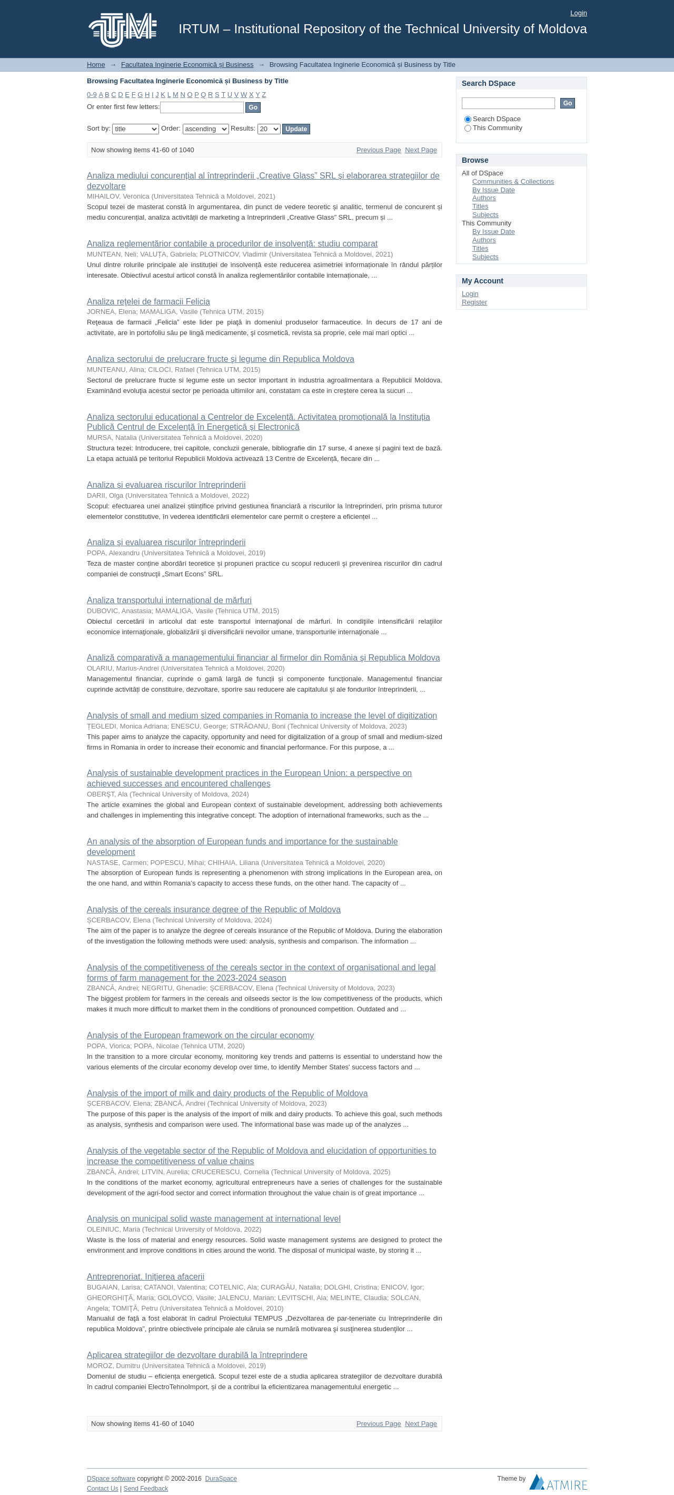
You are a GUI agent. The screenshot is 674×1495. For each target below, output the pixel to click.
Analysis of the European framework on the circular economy (200, 1035)
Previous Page (378, 150)
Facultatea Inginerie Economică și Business (187, 64)
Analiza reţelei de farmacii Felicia (148, 301)
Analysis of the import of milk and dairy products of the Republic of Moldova (227, 1093)
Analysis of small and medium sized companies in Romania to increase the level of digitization (262, 715)
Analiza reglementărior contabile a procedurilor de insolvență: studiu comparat (232, 243)
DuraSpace (220, 1478)
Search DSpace (492, 119)
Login (578, 13)
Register (474, 302)
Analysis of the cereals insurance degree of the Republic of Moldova (214, 909)
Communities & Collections (513, 181)
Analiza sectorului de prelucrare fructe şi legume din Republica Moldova (220, 359)
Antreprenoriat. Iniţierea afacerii (145, 1276)
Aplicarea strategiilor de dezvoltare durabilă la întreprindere (197, 1355)
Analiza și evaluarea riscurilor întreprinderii (166, 484)
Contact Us (102, 1488)
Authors (484, 198)
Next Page (421, 150)
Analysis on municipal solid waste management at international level (214, 1218)
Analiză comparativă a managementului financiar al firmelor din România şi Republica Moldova (263, 657)
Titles (480, 206)
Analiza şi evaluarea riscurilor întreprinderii (166, 542)
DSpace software (111, 1478)
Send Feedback (146, 1488)
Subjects (485, 215)
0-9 (92, 95)
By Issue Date (493, 190)
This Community (493, 128)
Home (96, 64)
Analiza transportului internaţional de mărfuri (169, 600)
